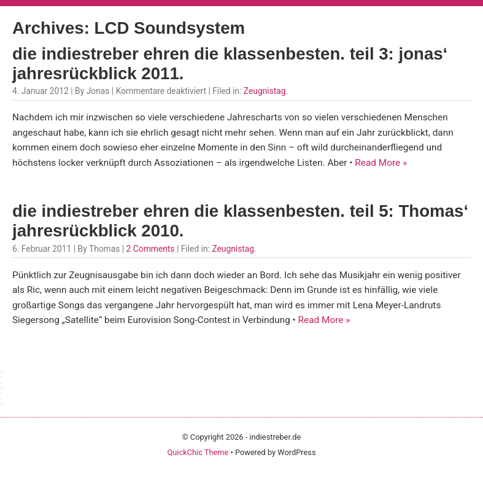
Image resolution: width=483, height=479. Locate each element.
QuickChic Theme (197, 452)
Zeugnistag (265, 91)
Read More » (381, 162)
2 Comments (150, 249)
